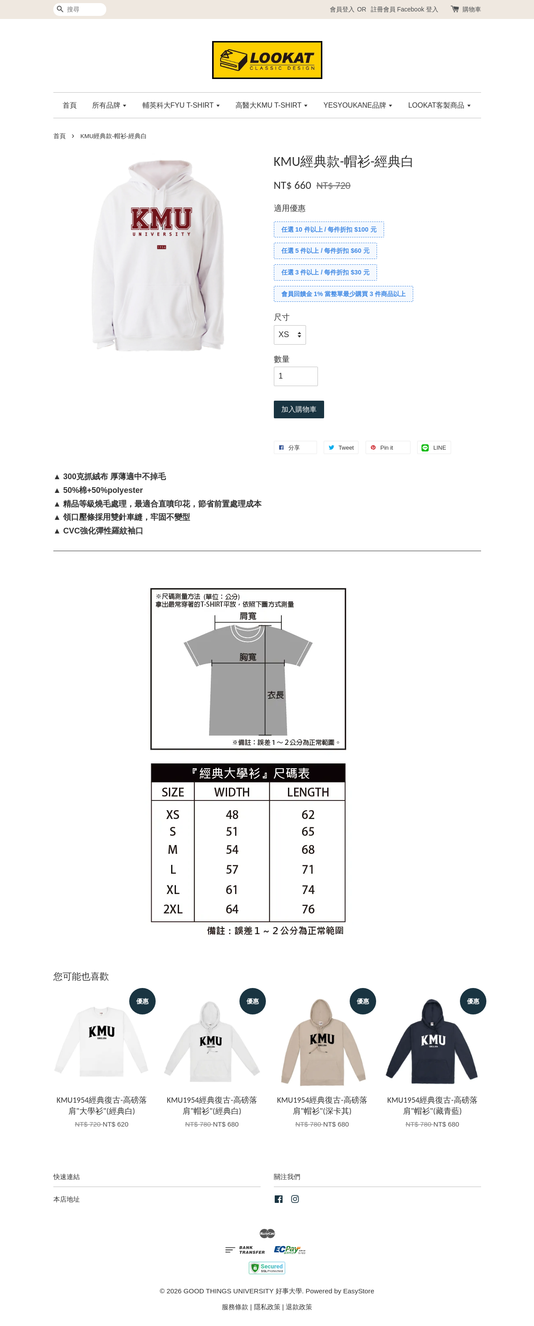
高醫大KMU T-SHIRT (271, 105)
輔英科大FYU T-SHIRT (181, 105)
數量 (282, 359)
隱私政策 (267, 1307)
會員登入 (342, 9)
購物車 (472, 9)
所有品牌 (109, 105)
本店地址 (66, 1199)
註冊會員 (383, 9)
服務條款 (235, 1307)
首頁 (70, 105)
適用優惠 (290, 208)
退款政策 (299, 1307)
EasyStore (358, 1291)
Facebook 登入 (417, 9)
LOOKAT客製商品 (439, 105)
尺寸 (282, 317)
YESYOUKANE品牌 (358, 105)
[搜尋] (79, 9)
